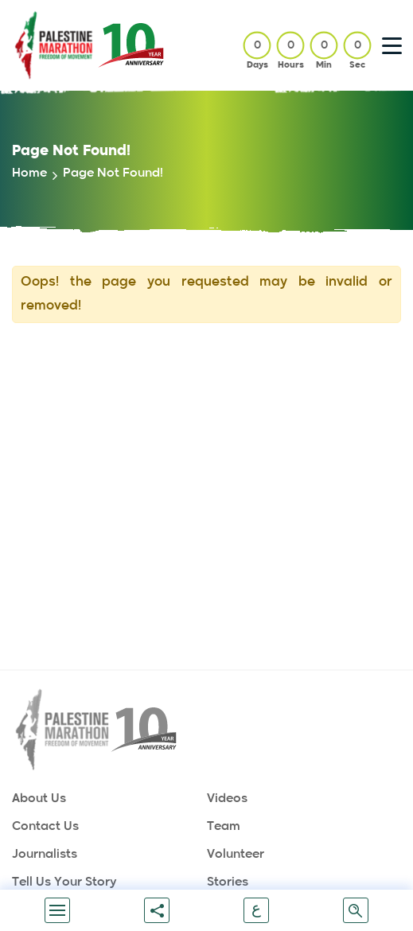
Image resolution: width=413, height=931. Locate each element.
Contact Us (45, 826)
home (29, 173)
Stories (227, 882)
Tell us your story (64, 882)
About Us (39, 798)
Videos (227, 798)
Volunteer (235, 854)
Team (223, 826)
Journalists (44, 854)
